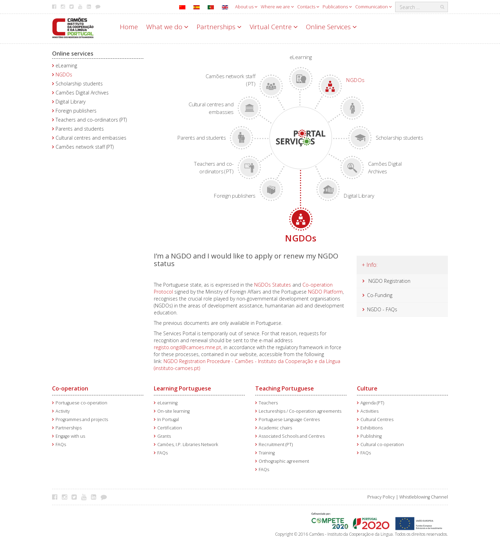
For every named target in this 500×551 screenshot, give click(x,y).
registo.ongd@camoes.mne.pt (187, 347)
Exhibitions (371, 428)
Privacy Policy (381, 497)
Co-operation (70, 388)
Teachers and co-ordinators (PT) (91, 119)
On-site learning (173, 411)
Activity (63, 411)
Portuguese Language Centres (289, 419)
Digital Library (70, 101)
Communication (373, 6)
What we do (167, 26)
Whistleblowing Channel (423, 497)
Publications (337, 6)
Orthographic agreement (284, 461)
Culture (367, 388)
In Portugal (168, 419)
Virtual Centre (274, 26)
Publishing (371, 436)
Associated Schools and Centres (292, 436)
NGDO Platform (325, 291)
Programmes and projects (82, 419)
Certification (169, 428)
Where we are (277, 6)
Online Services (331, 26)
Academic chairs (275, 428)
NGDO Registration (389, 281)
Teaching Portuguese (284, 388)
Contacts (308, 6)
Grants (164, 436)
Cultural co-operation (382, 444)
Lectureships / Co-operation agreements (300, 411)
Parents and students (80, 128)
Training (267, 453)
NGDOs (64, 74)
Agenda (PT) (372, 403)
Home (129, 26)
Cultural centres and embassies (91, 137)
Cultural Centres (376, 419)
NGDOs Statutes (272, 284)
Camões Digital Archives (82, 92)
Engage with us (70, 436)
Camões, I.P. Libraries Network (187, 444)
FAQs (61, 444)
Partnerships (219, 26)
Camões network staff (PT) (85, 146)
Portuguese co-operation (81, 403)
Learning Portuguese (182, 388)
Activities (369, 411)
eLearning (66, 65)
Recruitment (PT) (276, 444)
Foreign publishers (76, 110)
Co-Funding (379, 295)
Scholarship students (79, 83)
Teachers (268, 403)
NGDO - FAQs (382, 309)
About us (246, 6)
